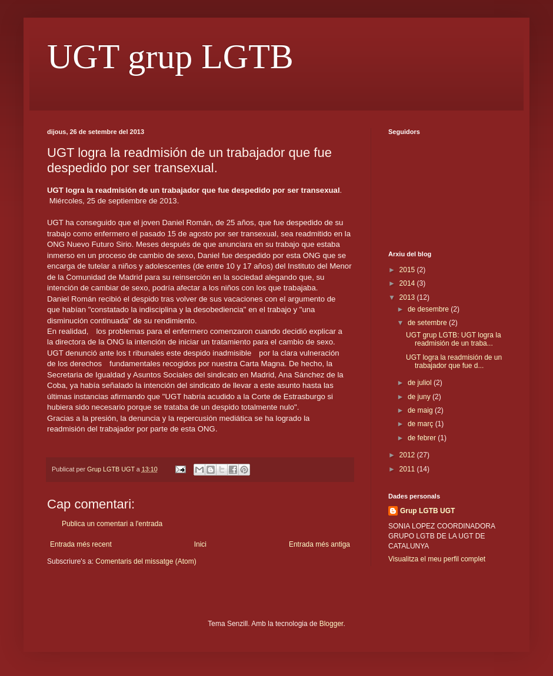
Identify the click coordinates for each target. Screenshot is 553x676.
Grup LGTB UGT (427, 511)
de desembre (429, 309)
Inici (200, 544)
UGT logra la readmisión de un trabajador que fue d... (454, 361)
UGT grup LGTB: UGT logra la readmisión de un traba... (453, 339)
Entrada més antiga (319, 544)
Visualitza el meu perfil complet (436, 559)
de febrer (423, 438)
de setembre (428, 323)
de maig (421, 410)
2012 (408, 455)
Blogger (331, 624)
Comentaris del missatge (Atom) (145, 561)
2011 (408, 469)
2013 (408, 297)
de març (421, 424)
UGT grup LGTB (170, 56)
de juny (420, 397)
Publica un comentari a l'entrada (112, 524)
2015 (408, 270)
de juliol (421, 383)
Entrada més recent (81, 544)
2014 (408, 283)
